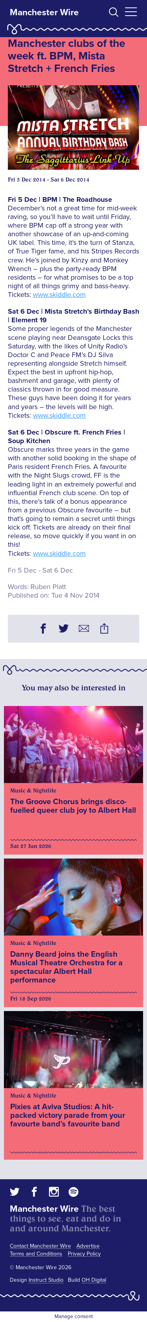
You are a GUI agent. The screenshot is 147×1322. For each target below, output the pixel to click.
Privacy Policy (84, 1253)
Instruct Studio (46, 1280)
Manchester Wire (44, 12)
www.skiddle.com (59, 294)
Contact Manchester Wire (40, 1246)
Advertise (88, 1246)
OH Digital (94, 1280)
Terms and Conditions (36, 1253)
